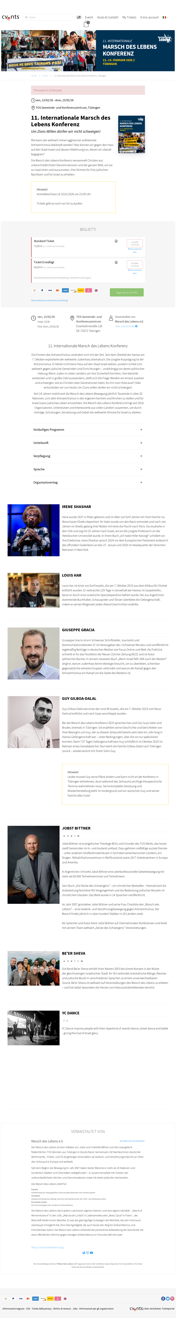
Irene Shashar (76, 506)
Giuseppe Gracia (78, 629)
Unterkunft (40, 443)
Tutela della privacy (42, 1308)
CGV (28, 1308)
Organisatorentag (45, 482)
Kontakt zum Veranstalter (132, 1140)
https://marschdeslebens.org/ (47, 1247)
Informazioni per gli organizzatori (96, 1308)
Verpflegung (41, 456)
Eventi (45, 75)
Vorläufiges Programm (48, 429)
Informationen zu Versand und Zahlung (49, 300)
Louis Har (71, 575)
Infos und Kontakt (126, 326)
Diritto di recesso (62, 1308)
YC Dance (70, 1012)
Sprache (39, 469)
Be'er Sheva (73, 953)
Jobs (75, 1308)
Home (34, 75)
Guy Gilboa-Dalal (79, 698)
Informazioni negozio (13, 1308)
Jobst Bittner (76, 828)
